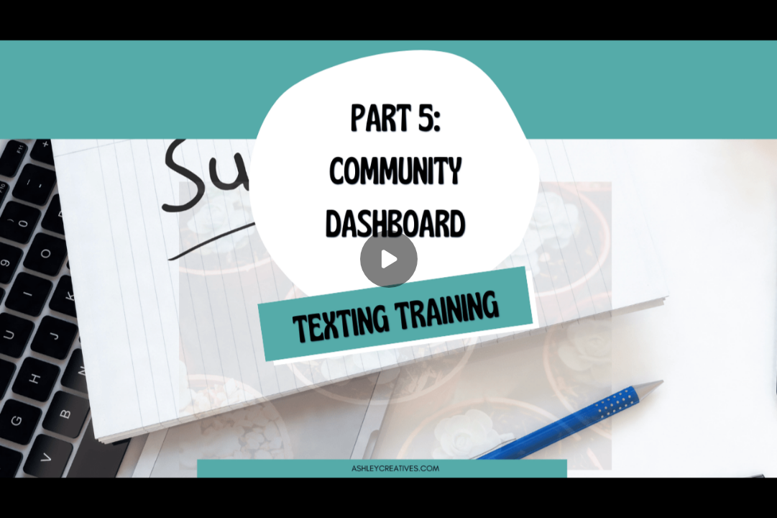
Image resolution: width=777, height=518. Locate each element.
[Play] (389, 259)
